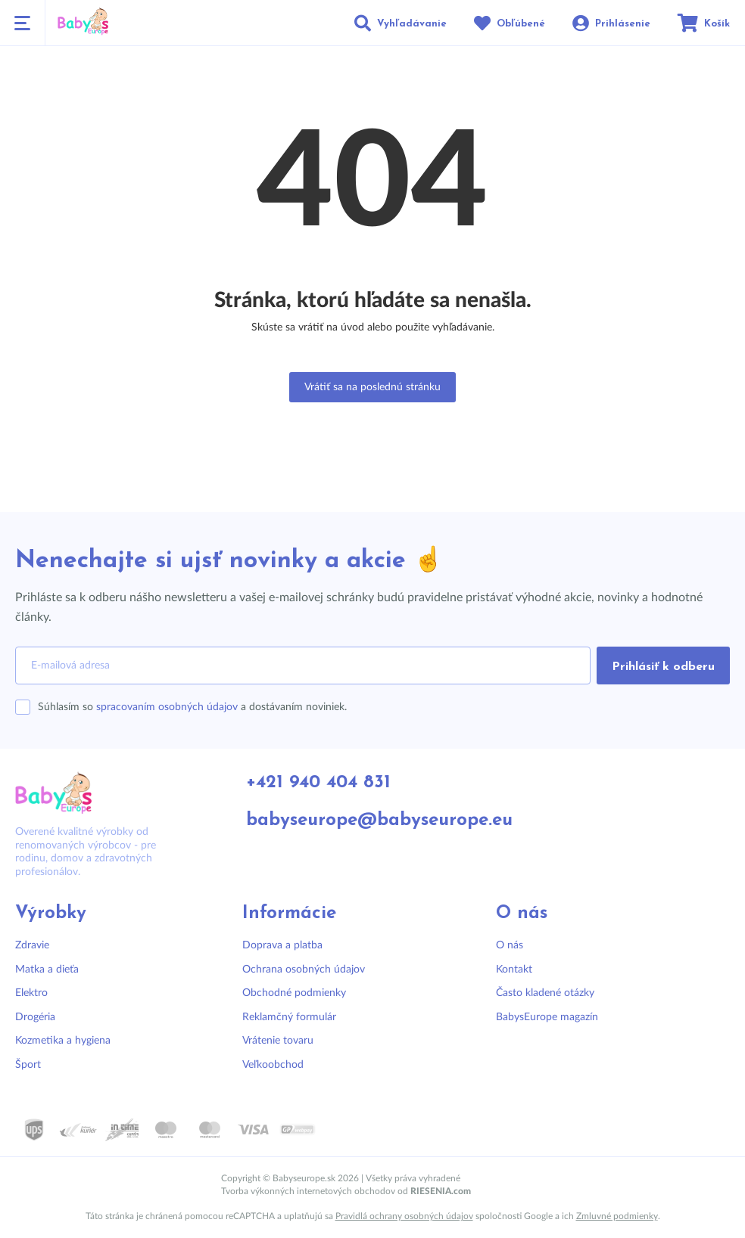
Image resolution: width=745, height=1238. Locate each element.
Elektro (31, 993)
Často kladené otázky (545, 993)
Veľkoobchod (273, 1065)
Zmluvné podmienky (617, 1216)
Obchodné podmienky (294, 993)
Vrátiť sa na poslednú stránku (372, 387)
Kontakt (514, 969)
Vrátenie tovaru (277, 1040)
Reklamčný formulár (289, 1017)
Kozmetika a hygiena (63, 1040)
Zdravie (32, 945)
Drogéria (35, 1017)
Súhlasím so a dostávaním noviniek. (192, 707)
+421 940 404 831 (318, 783)
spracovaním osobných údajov (167, 707)
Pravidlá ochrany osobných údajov (404, 1216)
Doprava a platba (282, 945)
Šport (28, 1065)
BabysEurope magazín (547, 1017)
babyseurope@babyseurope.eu (379, 820)
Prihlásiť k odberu (663, 667)
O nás (509, 945)
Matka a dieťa (47, 969)
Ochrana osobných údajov (303, 969)
